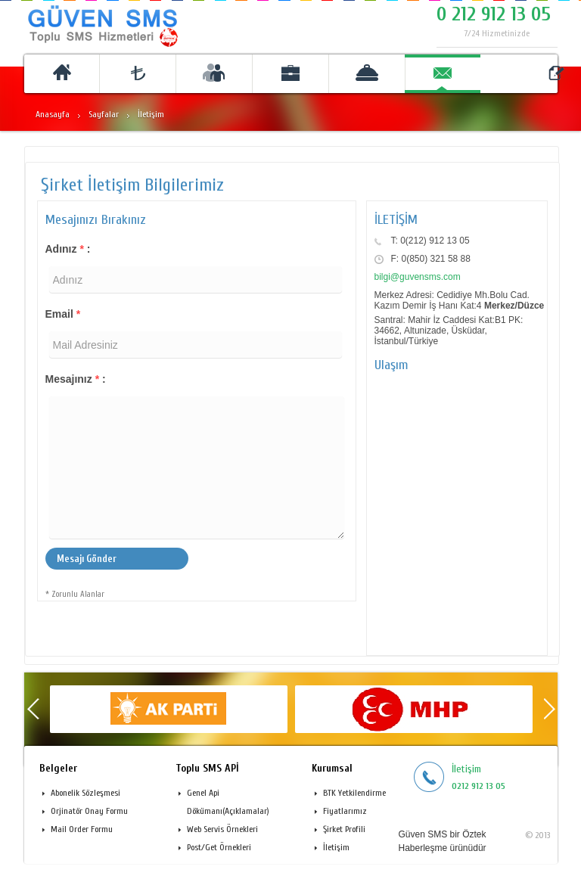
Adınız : (68, 249)
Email (63, 314)
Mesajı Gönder (87, 558)
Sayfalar (104, 114)
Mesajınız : (75, 379)
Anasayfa (53, 114)
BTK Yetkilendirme (354, 792)
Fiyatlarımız (345, 811)
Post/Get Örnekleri (219, 847)
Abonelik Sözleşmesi (85, 792)
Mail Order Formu (82, 829)
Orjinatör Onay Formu (89, 811)
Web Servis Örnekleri (222, 829)
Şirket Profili (344, 829)
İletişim (336, 847)
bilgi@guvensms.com (417, 277)
